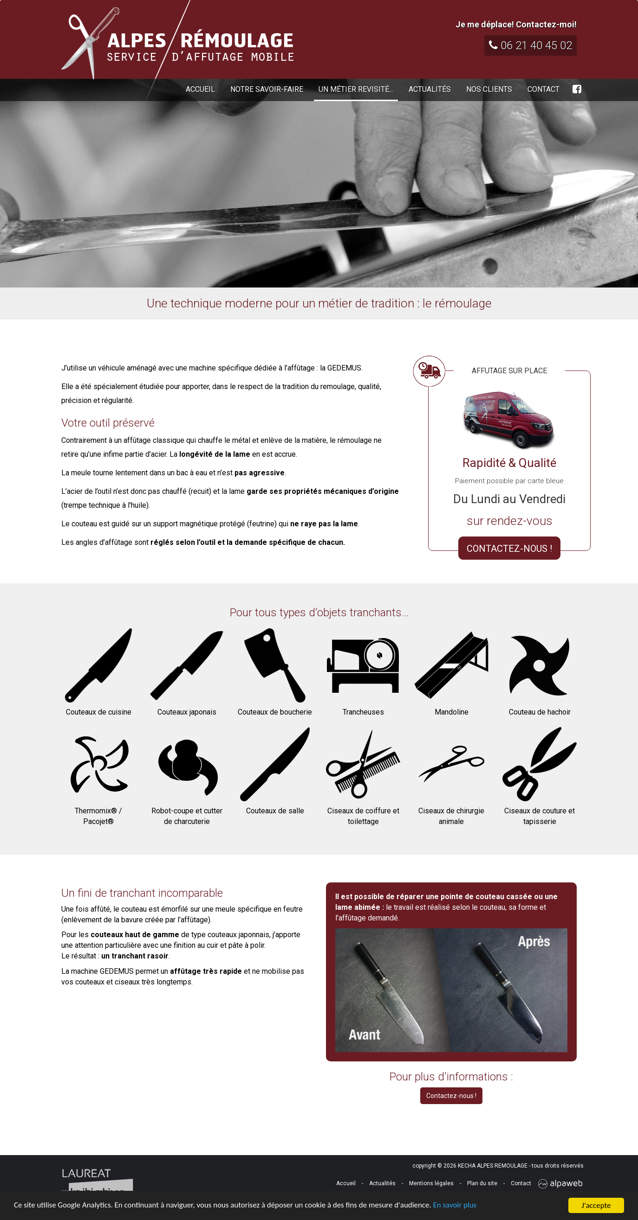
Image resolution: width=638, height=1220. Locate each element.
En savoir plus (457, 1206)
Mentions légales (431, 1183)
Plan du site (482, 1183)
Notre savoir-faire (266, 89)
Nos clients (489, 89)
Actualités (430, 89)
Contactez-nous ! (451, 1095)
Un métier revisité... (356, 89)
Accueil (200, 89)
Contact (543, 89)
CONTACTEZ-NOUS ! (509, 548)
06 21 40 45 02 (530, 45)
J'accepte (596, 1205)
